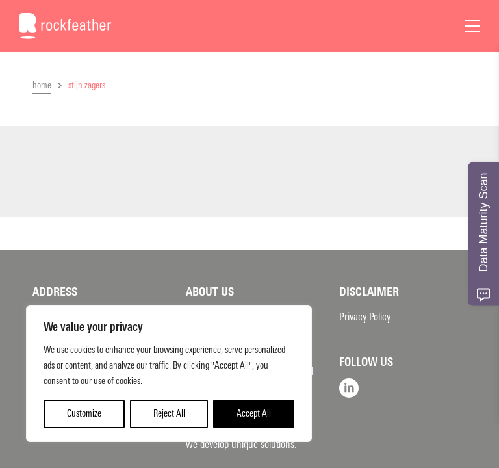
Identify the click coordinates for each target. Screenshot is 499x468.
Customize (84, 413)
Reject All (169, 413)
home (41, 85)
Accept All (254, 413)
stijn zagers (86, 85)
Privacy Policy (364, 317)
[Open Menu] (472, 26)
